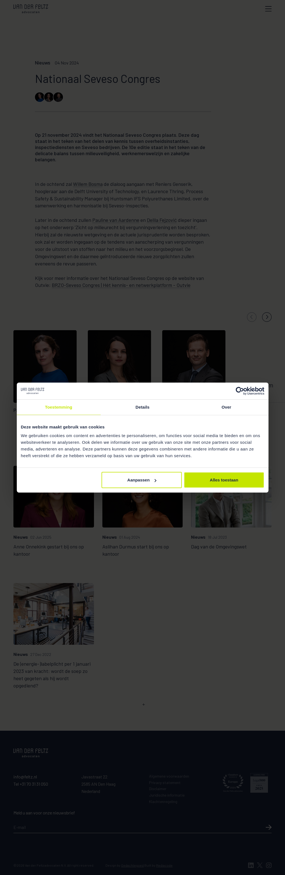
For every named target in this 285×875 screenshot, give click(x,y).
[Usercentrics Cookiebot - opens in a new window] (239, 391)
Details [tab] (143, 406)
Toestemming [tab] (58, 406)
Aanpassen (141, 480)
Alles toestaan (224, 480)
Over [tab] (226, 406)
